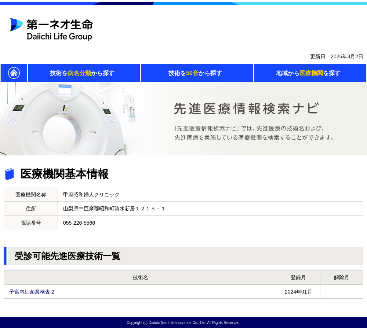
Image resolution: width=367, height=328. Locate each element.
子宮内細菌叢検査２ (32, 292)
